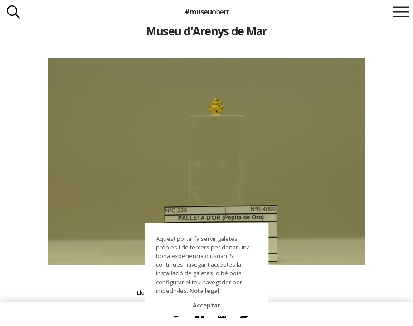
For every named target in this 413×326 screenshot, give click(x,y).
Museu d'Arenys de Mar (206, 30)
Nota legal (204, 291)
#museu (206, 12)
